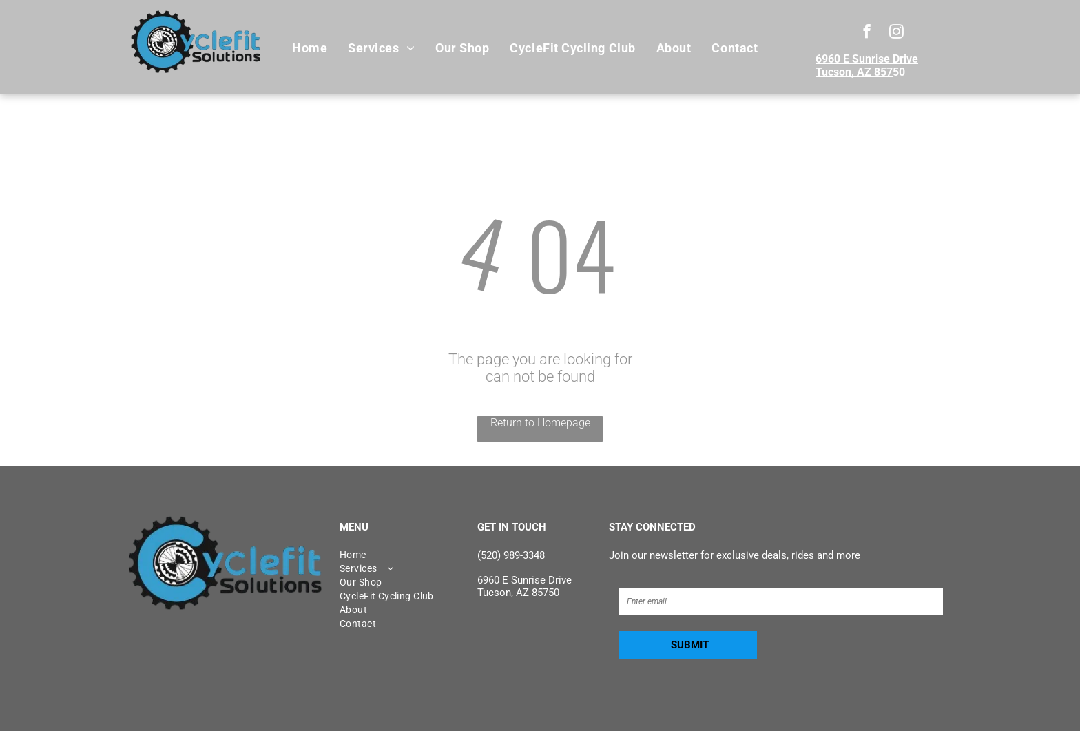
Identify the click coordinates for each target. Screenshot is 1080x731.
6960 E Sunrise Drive (867, 58)
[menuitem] (310, 48)
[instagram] (896, 33)
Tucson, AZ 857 (854, 72)
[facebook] (867, 33)
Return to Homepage (540, 422)
